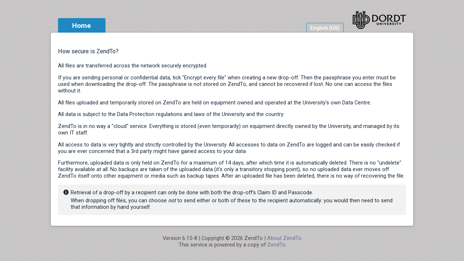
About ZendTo (284, 238)
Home (81, 25)
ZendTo (276, 244)
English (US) (325, 28)
